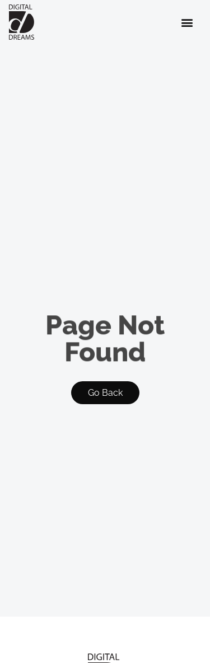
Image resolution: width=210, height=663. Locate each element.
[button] (187, 22)
